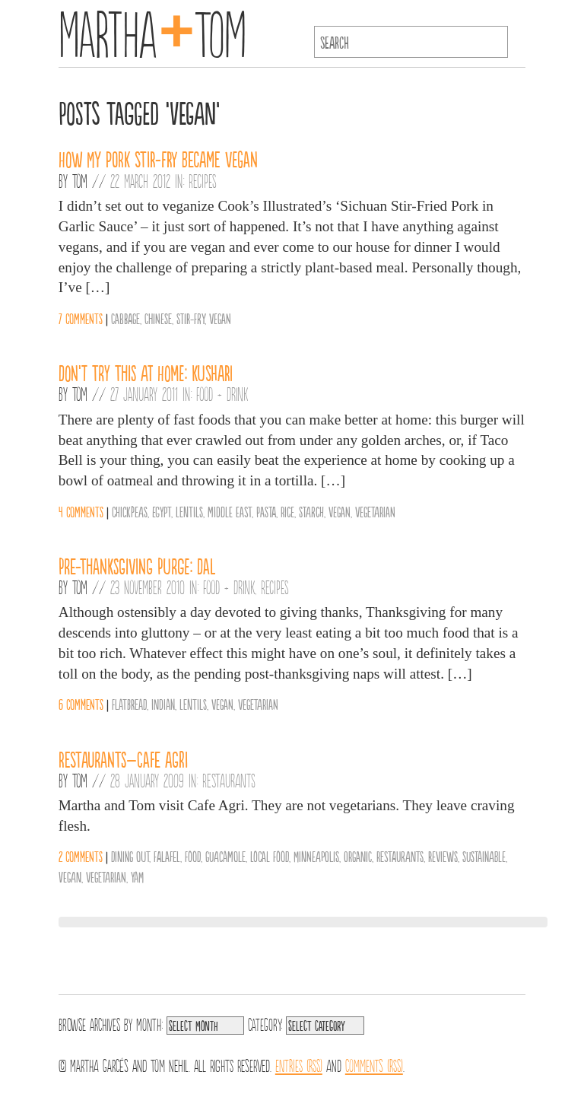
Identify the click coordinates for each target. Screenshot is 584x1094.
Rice (287, 511)
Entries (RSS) (298, 1064)
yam (137, 876)
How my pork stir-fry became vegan (158, 158)
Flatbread (129, 703)
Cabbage (125, 318)
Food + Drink (222, 393)
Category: (265, 1023)
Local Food (269, 855)
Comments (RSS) (374, 1064)
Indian (163, 703)
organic (358, 855)
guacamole (225, 855)
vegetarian (375, 511)
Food (193, 855)
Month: (149, 1023)
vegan (220, 318)
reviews (443, 855)
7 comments (81, 318)
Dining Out (130, 855)
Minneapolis (316, 855)
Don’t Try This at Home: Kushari (146, 372)
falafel (167, 855)
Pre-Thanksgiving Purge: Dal (137, 565)
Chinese (158, 318)
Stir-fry (190, 318)
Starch (311, 511)
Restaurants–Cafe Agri (123, 758)
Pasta (266, 511)
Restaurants (229, 780)
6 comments (81, 703)
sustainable (484, 855)
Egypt (161, 511)
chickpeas (130, 511)
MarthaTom (152, 30)
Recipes (203, 180)
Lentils (189, 511)
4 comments (81, 511)
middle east (230, 511)
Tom (79, 180)
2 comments (81, 855)
